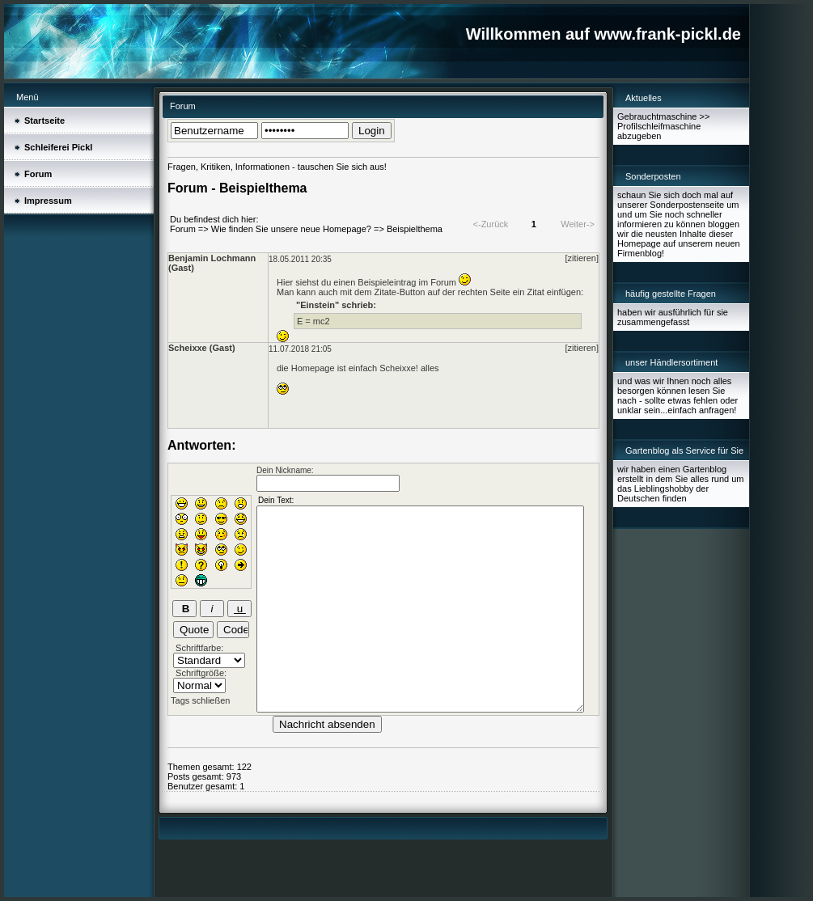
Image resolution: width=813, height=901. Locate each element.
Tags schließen (200, 700)
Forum (183, 229)
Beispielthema (414, 229)
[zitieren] (582, 258)
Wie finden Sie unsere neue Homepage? (291, 229)
